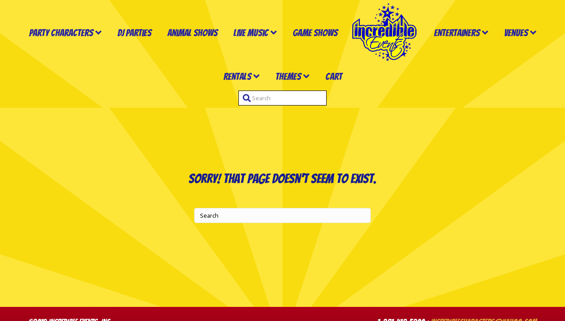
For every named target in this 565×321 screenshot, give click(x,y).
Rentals (237, 77)
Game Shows (315, 33)
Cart (333, 77)
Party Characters (61, 33)
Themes (288, 77)
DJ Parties (134, 33)
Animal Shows (192, 33)
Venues (516, 33)
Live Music (251, 33)
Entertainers (457, 33)
